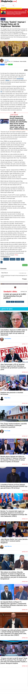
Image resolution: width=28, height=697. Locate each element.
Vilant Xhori (7, 397)
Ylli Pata (6, 60)
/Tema (16, 255)
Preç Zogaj (7, 430)
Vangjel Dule (20, 78)
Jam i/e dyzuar (19, 301)
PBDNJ (7, 80)
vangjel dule (12, 259)
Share (2, 64)
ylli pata (18, 259)
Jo (12, 301)
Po (8, 301)
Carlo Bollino (7, 338)
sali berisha (6, 259)
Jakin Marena (8, 546)
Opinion (3, 19)
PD (1, 91)
